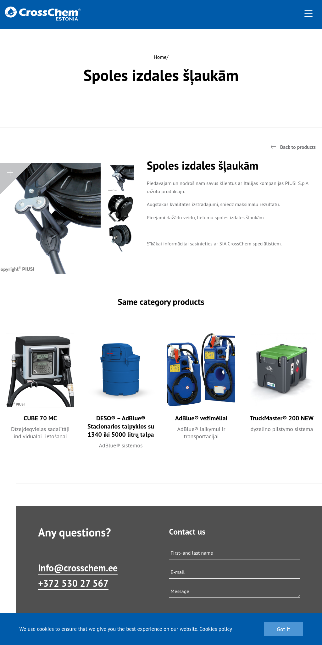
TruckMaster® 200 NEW (282, 418)
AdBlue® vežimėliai (201, 418)
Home (160, 57)
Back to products (298, 147)
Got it (283, 629)
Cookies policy (215, 628)
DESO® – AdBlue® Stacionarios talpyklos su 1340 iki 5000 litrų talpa (120, 426)
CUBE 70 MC (40, 418)
